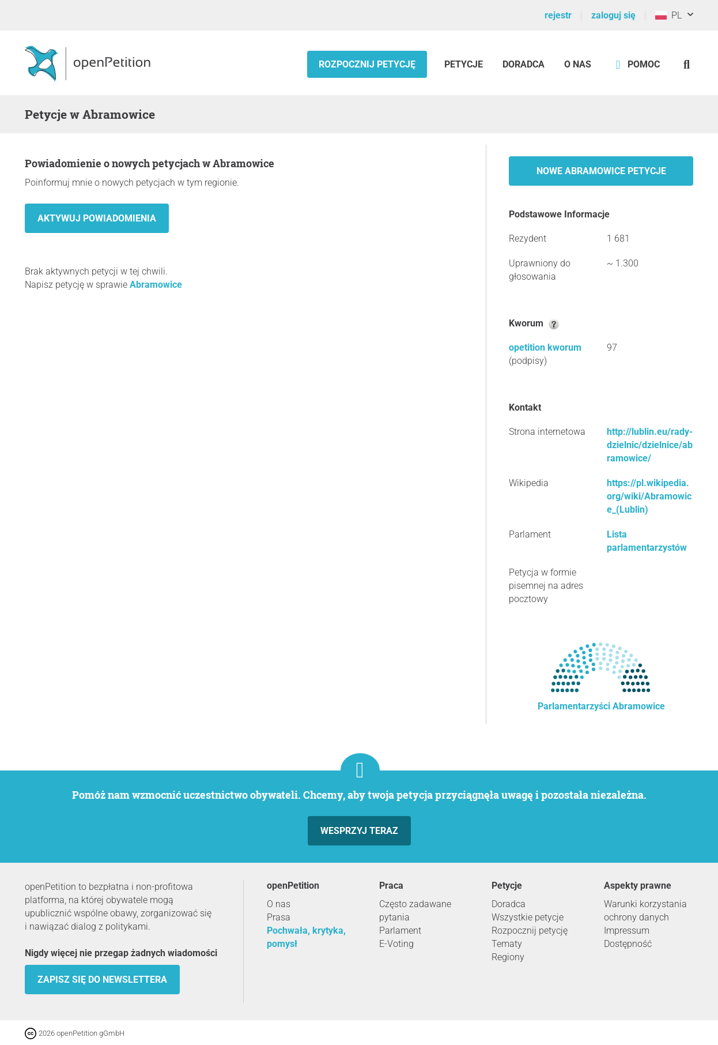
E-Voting (396, 943)
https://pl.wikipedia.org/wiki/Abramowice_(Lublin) (649, 496)
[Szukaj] (686, 64)
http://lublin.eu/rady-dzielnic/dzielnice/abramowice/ (650, 445)
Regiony (508, 957)
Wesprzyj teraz (359, 830)
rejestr (558, 15)
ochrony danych (636, 917)
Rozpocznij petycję (367, 64)
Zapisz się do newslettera (102, 979)
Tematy (507, 943)
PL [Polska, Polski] (668, 15)
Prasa (278, 917)
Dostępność (628, 943)
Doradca (523, 64)
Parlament (400, 930)
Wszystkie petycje (528, 917)
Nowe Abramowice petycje (601, 171)
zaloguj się (613, 15)
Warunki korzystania (645, 904)
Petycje (464, 64)
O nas (577, 64)
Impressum (626, 930)
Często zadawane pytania (415, 911)
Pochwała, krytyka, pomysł (306, 937)
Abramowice (156, 284)
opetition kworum (545, 347)
